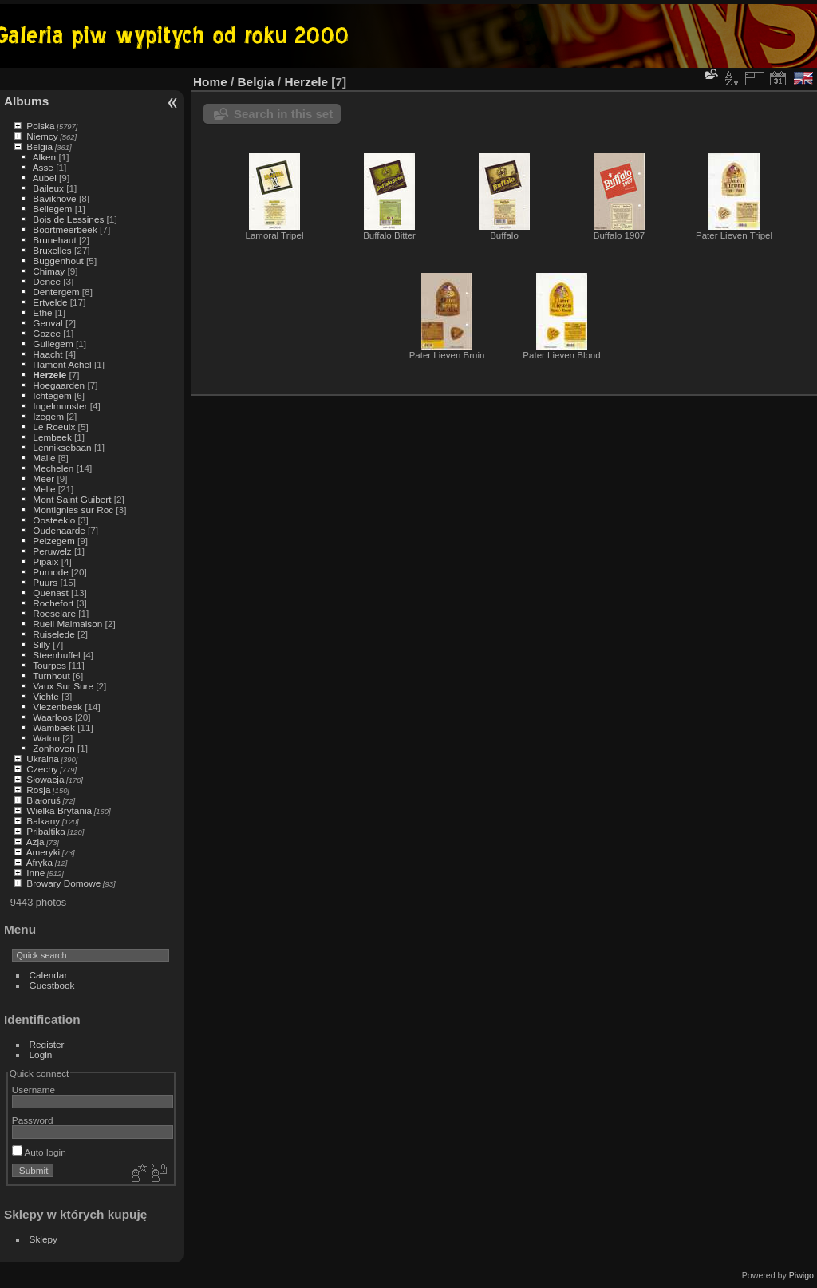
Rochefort (53, 603)
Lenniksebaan (62, 447)
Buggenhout (58, 260)
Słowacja (45, 779)
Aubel (45, 177)
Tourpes (49, 665)
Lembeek (52, 437)
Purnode (50, 572)
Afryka (39, 862)
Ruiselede (53, 634)
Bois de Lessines (68, 219)
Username (33, 1090)
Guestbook (52, 985)
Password (32, 1120)
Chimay (49, 271)
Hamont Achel (62, 364)
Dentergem (56, 291)
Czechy (41, 769)
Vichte (46, 696)
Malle (44, 457)
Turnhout (51, 675)
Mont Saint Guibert (72, 499)
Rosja (38, 789)
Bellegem (52, 208)
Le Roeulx (54, 426)
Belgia (39, 146)
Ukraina (42, 758)
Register (47, 1044)
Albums (26, 101)
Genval (47, 323)
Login (41, 1054)
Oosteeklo (54, 520)
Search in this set (283, 114)
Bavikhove (54, 198)
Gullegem (53, 343)
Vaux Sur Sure (63, 686)
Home (210, 82)
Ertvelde (50, 302)
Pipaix (45, 561)
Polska (40, 126)
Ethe (42, 312)
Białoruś (43, 800)
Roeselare (54, 613)
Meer (43, 478)
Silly (41, 644)
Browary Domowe (63, 883)
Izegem (48, 416)
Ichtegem (52, 395)
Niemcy (41, 136)
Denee (47, 281)
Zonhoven (53, 748)
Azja (35, 841)
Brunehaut (54, 240)
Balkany (43, 821)
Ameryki (43, 852)
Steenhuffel (56, 655)
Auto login (39, 1152)
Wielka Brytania (59, 810)
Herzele (49, 374)
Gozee (47, 333)
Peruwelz (52, 551)
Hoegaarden (59, 385)
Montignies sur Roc (73, 509)
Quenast (50, 592)
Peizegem (53, 540)
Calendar (49, 975)
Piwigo (801, 1275)
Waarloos (52, 717)
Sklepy (43, 1239)
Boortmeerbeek (65, 229)
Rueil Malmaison (67, 623)
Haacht (47, 354)
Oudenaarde (59, 530)
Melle (44, 489)
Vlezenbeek (57, 706)
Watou (46, 738)
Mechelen (53, 468)
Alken (44, 157)
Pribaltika (45, 831)
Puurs (45, 582)
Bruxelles (52, 250)
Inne (35, 872)
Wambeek (54, 727)
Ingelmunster (60, 406)
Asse (43, 167)
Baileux (48, 188)
